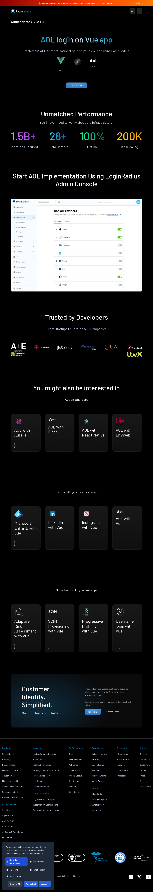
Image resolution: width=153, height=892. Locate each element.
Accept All (31, 883)
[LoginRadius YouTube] (148, 877)
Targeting (12, 869)
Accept (45, 883)
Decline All (15, 883)
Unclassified (14, 876)
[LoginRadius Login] (132, 11)
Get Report (109, 3)
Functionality (37, 869)
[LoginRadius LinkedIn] (131, 877)
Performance (37, 861)
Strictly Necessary (13, 861)
